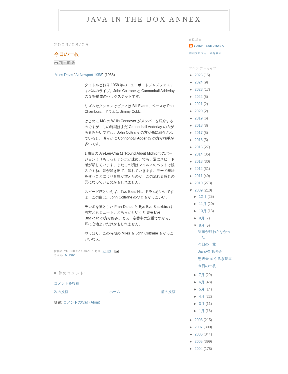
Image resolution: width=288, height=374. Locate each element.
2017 (199, 133)
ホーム (114, 292)
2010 (199, 183)
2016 (199, 140)
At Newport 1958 (88, 75)
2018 (199, 125)
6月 (202, 282)
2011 (199, 176)
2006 (199, 334)
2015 (199, 147)
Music (70, 255)
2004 (199, 349)
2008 (199, 320)
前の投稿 (168, 292)
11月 (203, 204)
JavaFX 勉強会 (210, 251)
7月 (202, 275)
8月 (202, 225)
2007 (199, 327)
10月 (203, 211)
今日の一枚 (207, 244)
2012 (199, 169)
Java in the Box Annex (143, 19)
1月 (202, 311)
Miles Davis (64, 75)
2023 (199, 89)
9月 (202, 218)
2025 (199, 75)
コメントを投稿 (66, 283)
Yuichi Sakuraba (209, 45)
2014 (199, 154)
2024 (199, 82)
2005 (199, 341)
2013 (199, 161)
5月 (202, 289)
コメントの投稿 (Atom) (81, 302)
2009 (199, 190)
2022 (199, 97)
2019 (199, 118)
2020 (199, 111)
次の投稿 (61, 292)
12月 (203, 196)
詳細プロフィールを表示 (205, 53)
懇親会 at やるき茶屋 (215, 259)
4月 (202, 296)
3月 (202, 304)
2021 (199, 104)
